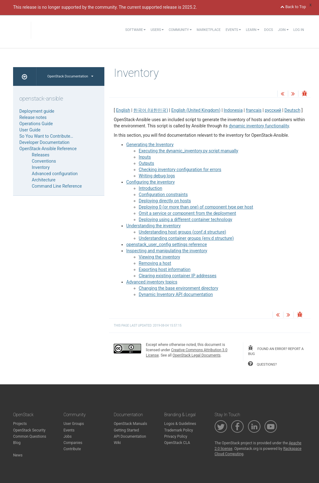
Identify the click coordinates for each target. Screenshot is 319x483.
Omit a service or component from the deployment (187, 213)
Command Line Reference (57, 186)
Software (135, 30)
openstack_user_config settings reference (166, 244)
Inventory (41, 167)
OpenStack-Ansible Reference (48, 148)
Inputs (145, 157)
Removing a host (155, 263)
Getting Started (126, 430)
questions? (262, 364)
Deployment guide (36, 111)
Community (180, 30)
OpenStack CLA (177, 443)
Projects (20, 423)
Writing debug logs (157, 175)
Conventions (44, 161)
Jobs (68, 436)
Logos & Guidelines (180, 423)
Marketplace (209, 30)
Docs (268, 30)
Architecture (43, 179)
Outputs (146, 163)
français (253, 110)
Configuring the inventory (150, 182)
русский (273, 110)
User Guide (29, 129)
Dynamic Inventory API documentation (176, 294)
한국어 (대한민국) (150, 110)
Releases (40, 154)
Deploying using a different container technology (185, 219)
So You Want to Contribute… (46, 136)
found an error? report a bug (275, 350)
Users (157, 30)
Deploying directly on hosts (165, 200)
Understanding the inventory (153, 225)
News (17, 455)
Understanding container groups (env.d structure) (186, 238)
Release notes (33, 117)
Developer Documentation (44, 142)
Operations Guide (36, 123)
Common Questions (29, 436)
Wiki (117, 443)
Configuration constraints (163, 194)
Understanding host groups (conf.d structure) (182, 231)
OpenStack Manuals (130, 423)
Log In (298, 30)
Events (233, 30)
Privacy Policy (175, 436)
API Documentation (130, 436)
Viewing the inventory (159, 256)
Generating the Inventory (150, 144)
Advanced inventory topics (151, 281)
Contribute (72, 449)
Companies (73, 443)
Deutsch (292, 110)
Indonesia (233, 110)
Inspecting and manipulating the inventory (166, 250)
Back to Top (293, 6)
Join (283, 30)
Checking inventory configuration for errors (180, 169)
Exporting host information (164, 269)
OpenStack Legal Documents (197, 355)
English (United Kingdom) (196, 110)
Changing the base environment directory (178, 288)
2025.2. (189, 7)
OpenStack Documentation (70, 76)
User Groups (74, 423)
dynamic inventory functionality (259, 125)
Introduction (150, 188)
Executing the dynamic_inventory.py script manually (188, 150)
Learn (252, 30)
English (123, 110)
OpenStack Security (29, 430)
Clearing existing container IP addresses (178, 275)
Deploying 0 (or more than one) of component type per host (196, 207)
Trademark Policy (178, 430)
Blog (17, 443)
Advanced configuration (55, 173)
